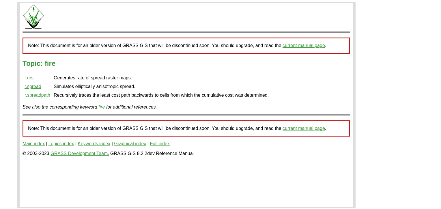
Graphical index (130, 143)
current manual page (304, 45)
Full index (159, 143)
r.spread (33, 86)
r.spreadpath (37, 95)
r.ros (29, 77)
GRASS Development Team (79, 153)
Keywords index (94, 143)
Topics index (61, 143)
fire (101, 106)
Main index (34, 143)
